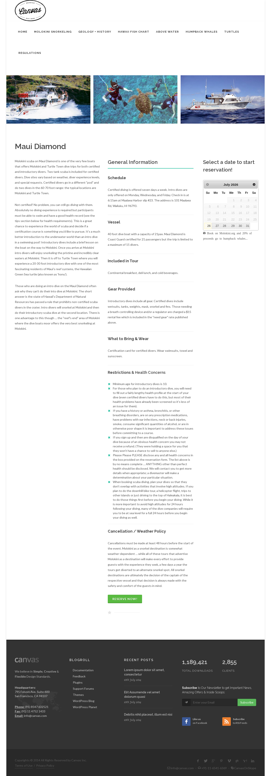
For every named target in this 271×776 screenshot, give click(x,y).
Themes (78, 694)
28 (224, 225)
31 (247, 225)
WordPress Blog (83, 701)
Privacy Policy (45, 756)
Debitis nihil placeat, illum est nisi (148, 714)
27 (217, 225)
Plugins (78, 682)
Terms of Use (24, 756)
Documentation (83, 670)
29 (232, 225)
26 (208, 225)
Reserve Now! (124, 599)
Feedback (79, 676)
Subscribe (246, 693)
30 (240, 225)
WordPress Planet (85, 707)
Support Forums (83, 688)
